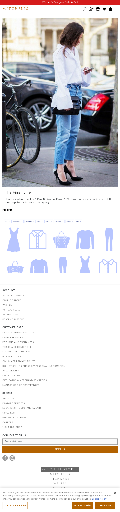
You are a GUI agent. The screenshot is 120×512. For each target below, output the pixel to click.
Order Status (11, 376)
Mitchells (15, 9)
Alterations (10, 315)
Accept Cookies (82, 507)
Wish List (8, 305)
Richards (60, 479)
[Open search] (85, 9)
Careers (7, 422)
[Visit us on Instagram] (12, 458)
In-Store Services (13, 403)
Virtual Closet (12, 310)
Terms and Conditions (17, 347)
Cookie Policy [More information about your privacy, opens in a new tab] (99, 500)
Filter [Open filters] (7, 210)
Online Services (12, 338)
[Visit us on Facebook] (5, 458)
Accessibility (10, 371)
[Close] (114, 494)
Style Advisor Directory (18, 333)
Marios (60, 488)
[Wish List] (104, 9)
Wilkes (60, 483)
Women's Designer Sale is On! (60, 2)
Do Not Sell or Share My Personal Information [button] (33, 366)
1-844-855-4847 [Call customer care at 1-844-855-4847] (12, 427)
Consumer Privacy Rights (18, 361)
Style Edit (9, 413)
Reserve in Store (13, 319)
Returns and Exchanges (18, 342)
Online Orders (11, 300)
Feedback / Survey (14, 418)
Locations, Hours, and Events (22, 408)
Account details (13, 296)
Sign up (60, 449)
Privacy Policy (12, 357)
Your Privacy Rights (15, 507)
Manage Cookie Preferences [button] (20, 385)
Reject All (105, 507)
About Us (8, 399)
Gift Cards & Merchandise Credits (24, 380)
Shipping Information (16, 352)
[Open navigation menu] (116, 9)
